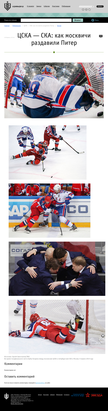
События (47, 6)
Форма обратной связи (17, 403)
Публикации (66, 6)
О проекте (30, 6)
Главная (7, 26)
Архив (59, 26)
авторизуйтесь (40, 383)
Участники (55, 6)
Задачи (38, 6)
